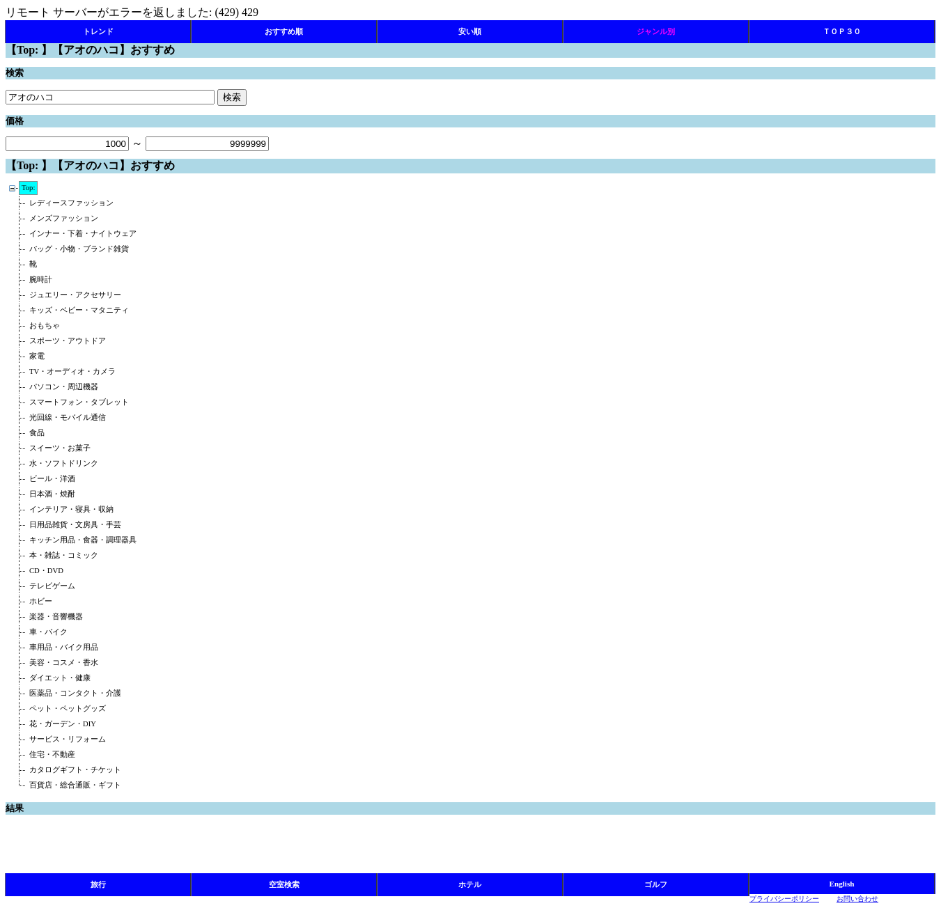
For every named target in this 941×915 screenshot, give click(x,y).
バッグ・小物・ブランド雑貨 (79, 249)
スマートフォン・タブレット (79, 402)
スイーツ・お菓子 (60, 448)
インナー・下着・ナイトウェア (83, 233)
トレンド (98, 31)
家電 (37, 356)
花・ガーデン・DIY (62, 724)
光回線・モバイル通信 (67, 417)
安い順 (469, 31)
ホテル (469, 884)
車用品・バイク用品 (63, 647)
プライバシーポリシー (784, 898)
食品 (37, 433)
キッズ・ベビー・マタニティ (79, 310)
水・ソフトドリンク (63, 463)
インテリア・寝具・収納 (71, 509)
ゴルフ (655, 884)
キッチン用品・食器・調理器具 (83, 540)
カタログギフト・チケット (75, 770)
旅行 (98, 884)
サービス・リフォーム (67, 739)
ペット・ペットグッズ (67, 708)
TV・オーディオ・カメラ (72, 371)
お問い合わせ (857, 898)
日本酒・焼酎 (52, 494)
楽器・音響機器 (56, 616)
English (841, 883)
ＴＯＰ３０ (842, 31)
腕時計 (40, 279)
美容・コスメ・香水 (63, 662)
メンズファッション (63, 218)
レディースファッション (71, 203)
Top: (28, 187)
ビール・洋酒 (52, 479)
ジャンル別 (656, 31)
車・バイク (48, 632)
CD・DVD (46, 570)
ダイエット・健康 (60, 678)
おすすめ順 (284, 31)
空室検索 (284, 884)
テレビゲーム (52, 586)
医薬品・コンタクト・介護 (75, 693)
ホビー (40, 601)
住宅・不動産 (52, 754)
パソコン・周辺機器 (63, 387)
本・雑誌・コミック (63, 555)
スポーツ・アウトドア (67, 341)
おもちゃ (44, 325)
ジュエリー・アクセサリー (75, 295)
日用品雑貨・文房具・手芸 (75, 525)
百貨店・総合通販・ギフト (75, 785)
